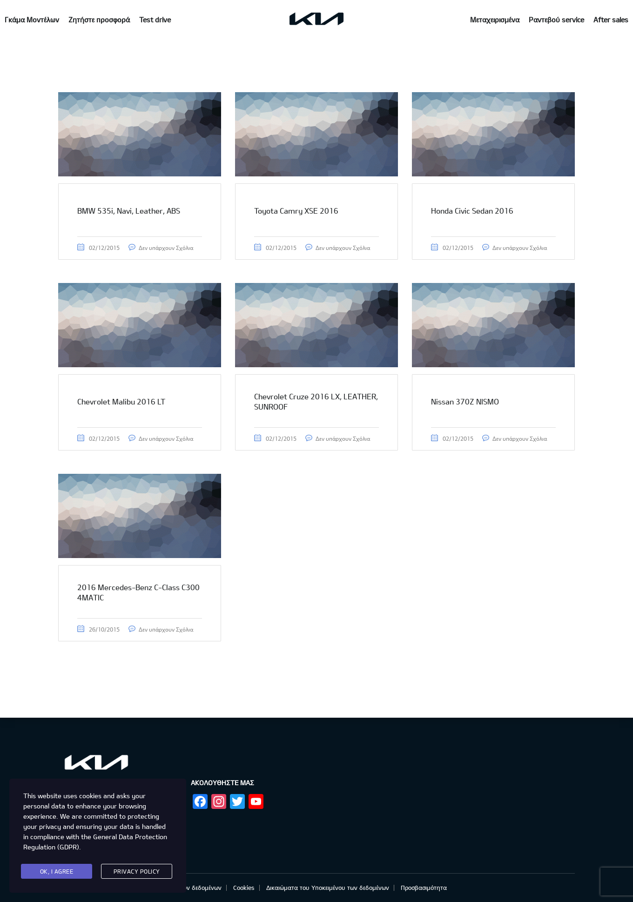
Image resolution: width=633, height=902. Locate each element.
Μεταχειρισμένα (494, 19)
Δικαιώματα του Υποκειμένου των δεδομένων (327, 887)
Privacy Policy (137, 871)
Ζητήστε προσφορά (99, 19)
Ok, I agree (57, 871)
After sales (610, 19)
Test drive (155, 19)
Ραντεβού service (556, 19)
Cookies (244, 887)
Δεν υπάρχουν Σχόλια (166, 247)
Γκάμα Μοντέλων (32, 19)
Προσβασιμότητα (424, 887)
